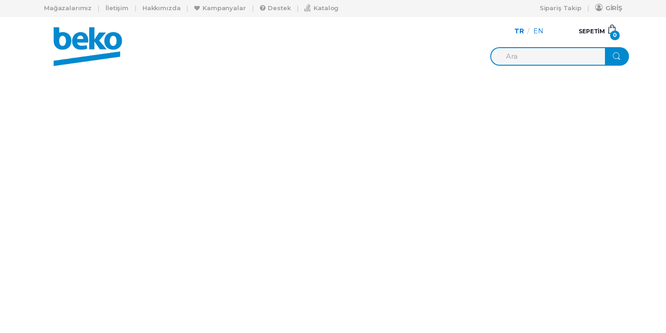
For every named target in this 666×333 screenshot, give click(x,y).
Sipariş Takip (560, 8)
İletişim (117, 8)
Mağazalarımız (68, 8)
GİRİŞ (608, 8)
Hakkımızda (161, 8)
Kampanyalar (220, 8)
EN (538, 31)
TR (519, 31)
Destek (275, 8)
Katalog (321, 8)
